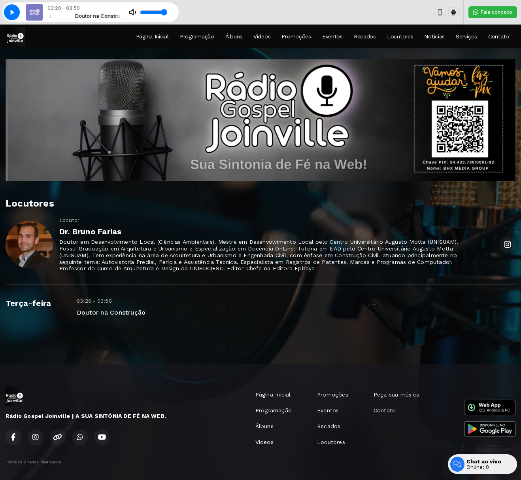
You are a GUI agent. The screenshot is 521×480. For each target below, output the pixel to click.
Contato (498, 36)
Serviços (466, 36)
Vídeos (261, 36)
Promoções (296, 36)
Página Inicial (152, 36)
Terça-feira (28, 303)
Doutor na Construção (111, 312)
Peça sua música (396, 394)
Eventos (332, 36)
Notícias (434, 36)
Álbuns (233, 36)
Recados (365, 36)
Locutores (400, 36)
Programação (197, 36)
